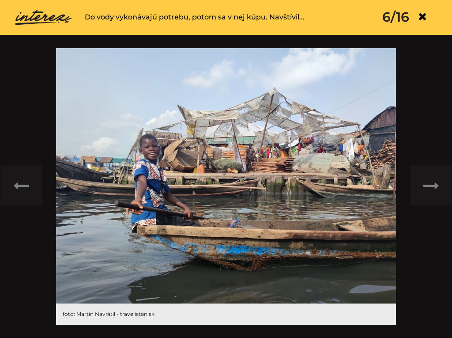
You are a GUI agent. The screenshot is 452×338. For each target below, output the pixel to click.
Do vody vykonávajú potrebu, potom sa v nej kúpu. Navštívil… (194, 17)
